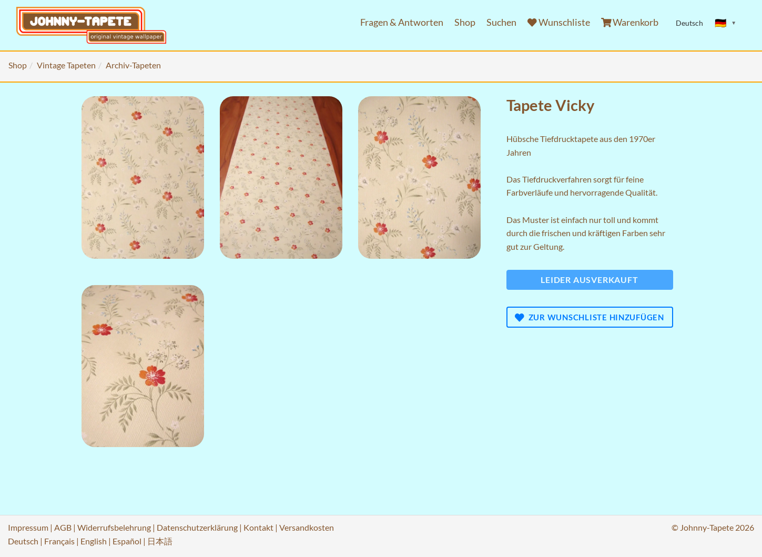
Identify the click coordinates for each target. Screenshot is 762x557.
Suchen (501, 22)
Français (59, 541)
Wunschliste (558, 22)
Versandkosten (306, 527)
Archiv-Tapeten (133, 65)
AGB (63, 527)
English (93, 541)
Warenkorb (630, 22)
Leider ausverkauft (589, 280)
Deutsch (23, 541)
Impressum (28, 527)
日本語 (159, 541)
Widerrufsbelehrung (114, 527)
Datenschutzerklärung (197, 527)
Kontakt (258, 527)
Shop (464, 22)
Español (127, 541)
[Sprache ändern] (725, 23)
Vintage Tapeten (66, 65)
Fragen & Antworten (401, 22)
